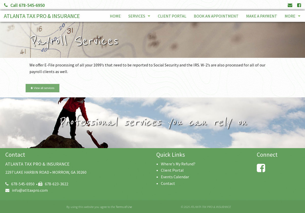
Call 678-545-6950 (24, 5)
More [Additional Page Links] (290, 16)
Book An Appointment (216, 16)
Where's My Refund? (178, 163)
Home (115, 16)
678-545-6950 (20, 183)
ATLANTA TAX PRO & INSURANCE (42, 16)
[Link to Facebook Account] (299, 5)
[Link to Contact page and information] (290, 5)
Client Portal (172, 16)
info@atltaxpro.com (26, 190)
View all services (42, 88)
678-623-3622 (53, 183)
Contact (168, 183)
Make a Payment (261, 16)
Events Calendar (175, 176)
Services (136, 16)
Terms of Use (124, 207)
